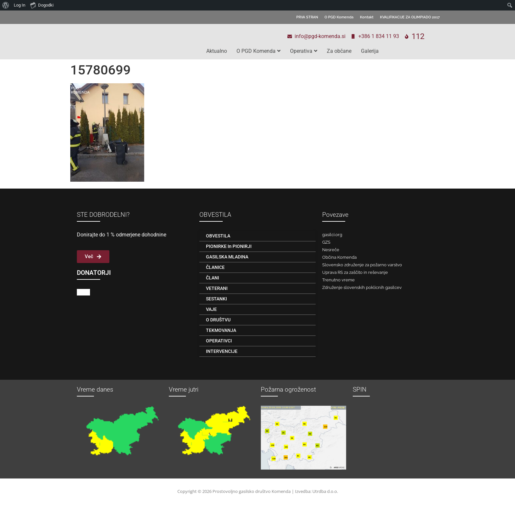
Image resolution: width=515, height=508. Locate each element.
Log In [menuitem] (19, 5)
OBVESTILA (218, 235)
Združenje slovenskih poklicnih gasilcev (362, 287)
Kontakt (366, 17)
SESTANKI (216, 298)
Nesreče (330, 249)
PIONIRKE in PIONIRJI (229, 246)
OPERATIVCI (219, 340)
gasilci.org (332, 234)
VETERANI (217, 288)
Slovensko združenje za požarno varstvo (362, 264)
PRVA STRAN (307, 17)
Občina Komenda (339, 257)
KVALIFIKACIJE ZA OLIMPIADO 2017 (410, 17)
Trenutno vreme (338, 279)
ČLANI (212, 277)
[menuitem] (5, 5)
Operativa (303, 51)
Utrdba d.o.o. (325, 491)
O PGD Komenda (339, 17)
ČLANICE (215, 267)
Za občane (339, 51)
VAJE (211, 309)
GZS (326, 242)
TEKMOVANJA (221, 330)
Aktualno (216, 51)
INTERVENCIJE (221, 351)
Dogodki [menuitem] (42, 5)
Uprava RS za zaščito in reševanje (355, 272)
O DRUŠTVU (218, 319)
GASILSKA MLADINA (227, 256)
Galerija (370, 51)
